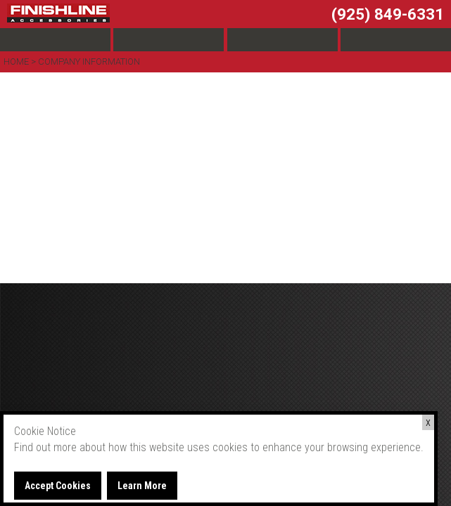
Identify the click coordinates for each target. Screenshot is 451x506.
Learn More (142, 485)
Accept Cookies (58, 485)
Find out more (45, 447)
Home (17, 61)
